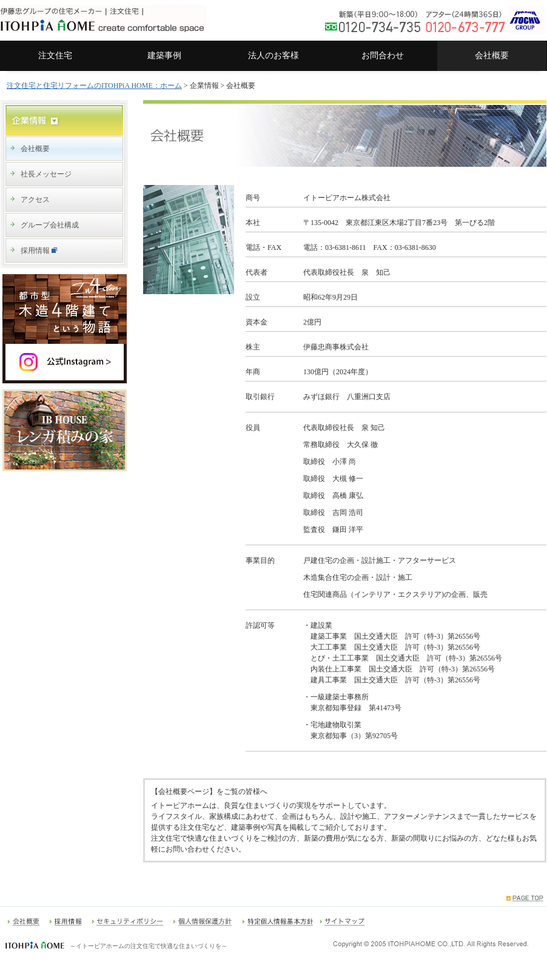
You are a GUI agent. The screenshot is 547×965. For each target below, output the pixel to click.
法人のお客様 (273, 55)
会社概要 (492, 55)
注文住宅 (55, 55)
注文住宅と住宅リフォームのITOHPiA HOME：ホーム (94, 85)
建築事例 (164, 55)
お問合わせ (382, 55)
